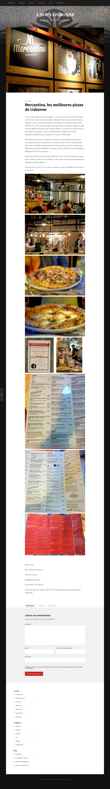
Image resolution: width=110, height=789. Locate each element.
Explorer (18, 734)
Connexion (19, 758)
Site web (28, 660)
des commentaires (23, 766)
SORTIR (31, 3)
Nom (27, 652)
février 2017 (19, 713)
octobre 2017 (20, 698)
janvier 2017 (19, 717)
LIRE (50, 3)
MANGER (22, 3)
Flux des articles (22, 762)
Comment (28, 626)
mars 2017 (19, 710)
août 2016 (19, 721)
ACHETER (41, 3)
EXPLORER (11, 3)
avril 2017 (19, 706)
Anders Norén (66, 783)
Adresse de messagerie (65, 652)
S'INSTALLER (20, 749)
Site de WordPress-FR (23, 769)
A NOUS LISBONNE (55, 14)
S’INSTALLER (60, 3)
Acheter (18, 730)
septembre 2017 (21, 702)
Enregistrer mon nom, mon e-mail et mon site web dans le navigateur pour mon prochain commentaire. (54, 671)
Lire (17, 741)
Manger (18, 745)
